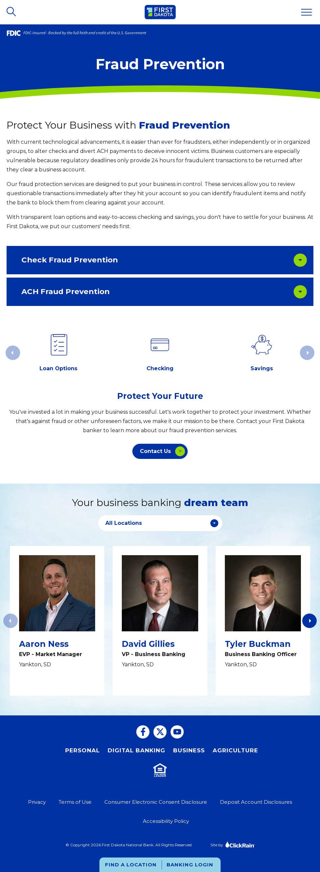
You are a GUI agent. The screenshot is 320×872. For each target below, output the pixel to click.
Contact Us (155, 451)
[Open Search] (12, 12)
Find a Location (131, 864)
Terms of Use (75, 802)
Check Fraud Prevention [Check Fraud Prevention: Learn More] (69, 259)
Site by (232, 844)
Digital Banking (136, 750)
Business (189, 750)
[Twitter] (160, 731)
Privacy (37, 802)
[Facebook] (142, 731)
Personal (82, 750)
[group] (58, 352)
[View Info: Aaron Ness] (57, 621)
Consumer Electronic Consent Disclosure (155, 802)
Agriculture (235, 750)
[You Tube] (177, 731)
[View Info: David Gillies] (160, 621)
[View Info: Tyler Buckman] (263, 621)
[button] (309, 621)
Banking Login (190, 864)
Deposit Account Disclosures (256, 802)
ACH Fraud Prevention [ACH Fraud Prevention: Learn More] (65, 291)
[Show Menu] (306, 12)
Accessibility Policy (166, 821)
